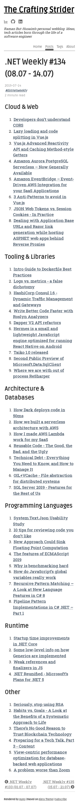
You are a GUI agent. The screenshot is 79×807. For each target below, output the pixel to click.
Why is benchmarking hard (41, 565)
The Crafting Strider (39, 10)
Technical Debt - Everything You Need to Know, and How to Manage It (43, 463)
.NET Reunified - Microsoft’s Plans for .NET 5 (40, 676)
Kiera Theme (46, 799)
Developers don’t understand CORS (41, 122)
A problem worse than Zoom (42, 769)
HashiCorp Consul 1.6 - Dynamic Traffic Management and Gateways (43, 298)
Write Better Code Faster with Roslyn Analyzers (43, 313)
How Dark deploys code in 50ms (39, 412)
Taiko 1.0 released (31, 352)
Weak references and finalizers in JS (34, 664)
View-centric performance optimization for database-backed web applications (40, 758)
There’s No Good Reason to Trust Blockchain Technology (42, 731)
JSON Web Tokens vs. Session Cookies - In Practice (42, 211)
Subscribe (61, 799)
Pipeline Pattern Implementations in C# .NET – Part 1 (43, 607)
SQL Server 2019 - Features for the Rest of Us (42, 490)
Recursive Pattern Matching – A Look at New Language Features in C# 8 (43, 589)
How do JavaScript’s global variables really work (40, 574)
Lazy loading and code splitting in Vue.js (35, 134)
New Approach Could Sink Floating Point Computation (40, 544)
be (6, 21)
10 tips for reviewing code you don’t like (43, 532)
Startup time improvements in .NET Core (41, 641)
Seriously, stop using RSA (39, 704)
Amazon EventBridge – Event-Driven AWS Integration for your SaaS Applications (43, 184)
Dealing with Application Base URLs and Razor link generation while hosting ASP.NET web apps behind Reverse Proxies (43, 232)
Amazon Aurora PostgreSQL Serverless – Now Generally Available (40, 166)
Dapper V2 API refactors (37, 322)
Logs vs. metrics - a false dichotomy (38, 284)
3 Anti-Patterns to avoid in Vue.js (39, 199)
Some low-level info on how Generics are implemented (41, 652)
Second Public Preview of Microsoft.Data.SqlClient (38, 361)
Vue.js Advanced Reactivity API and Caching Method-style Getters (43, 149)
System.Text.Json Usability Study (40, 520)
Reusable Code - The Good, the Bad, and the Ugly (42, 448)
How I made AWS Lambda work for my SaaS (38, 436)
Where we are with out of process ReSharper (38, 373)
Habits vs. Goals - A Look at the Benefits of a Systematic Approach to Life (41, 716)
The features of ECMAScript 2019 (41, 556)
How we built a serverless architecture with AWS (39, 424)
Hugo (22, 799)
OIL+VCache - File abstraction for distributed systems (42, 478)
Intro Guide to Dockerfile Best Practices (42, 272)
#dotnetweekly (16, 91)
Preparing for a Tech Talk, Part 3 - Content (43, 743)
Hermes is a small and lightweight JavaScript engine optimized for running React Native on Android (42, 337)
